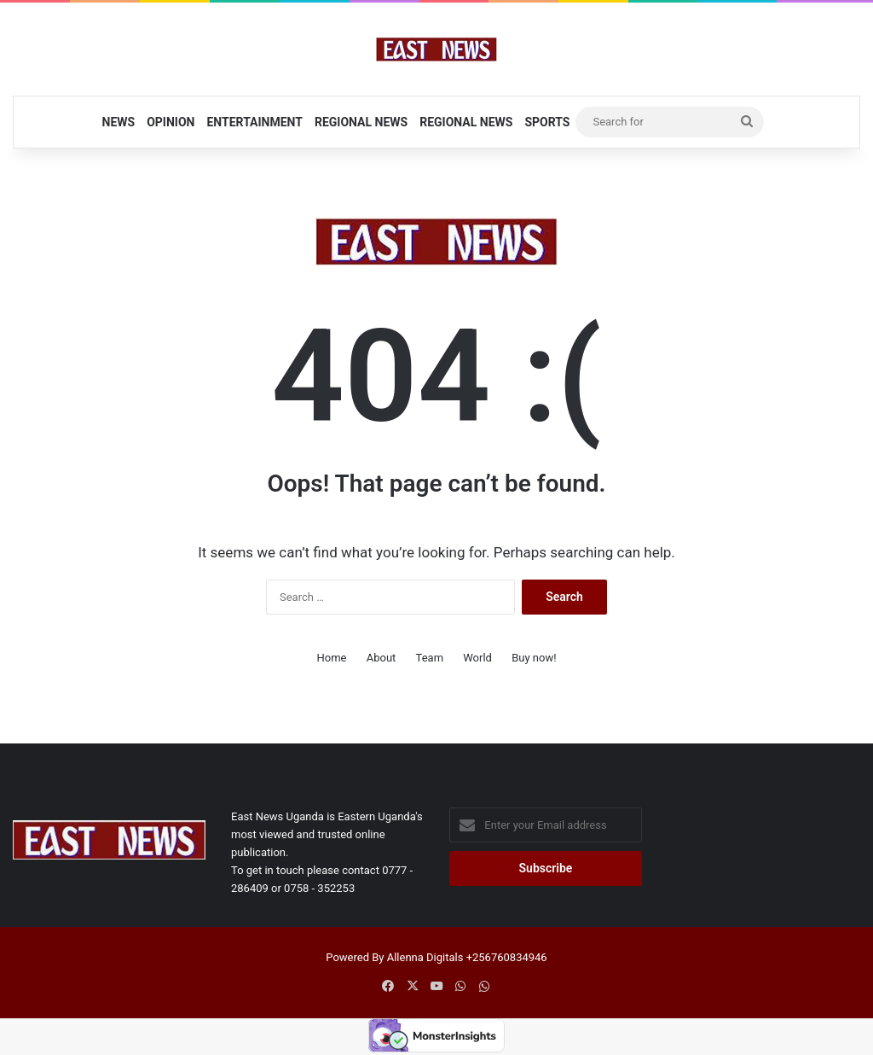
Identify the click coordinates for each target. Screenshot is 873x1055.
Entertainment (254, 122)
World (477, 657)
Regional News (361, 122)
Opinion (170, 122)
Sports (546, 122)
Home (331, 657)
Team (430, 657)
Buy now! (534, 657)
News (119, 122)
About (381, 657)
